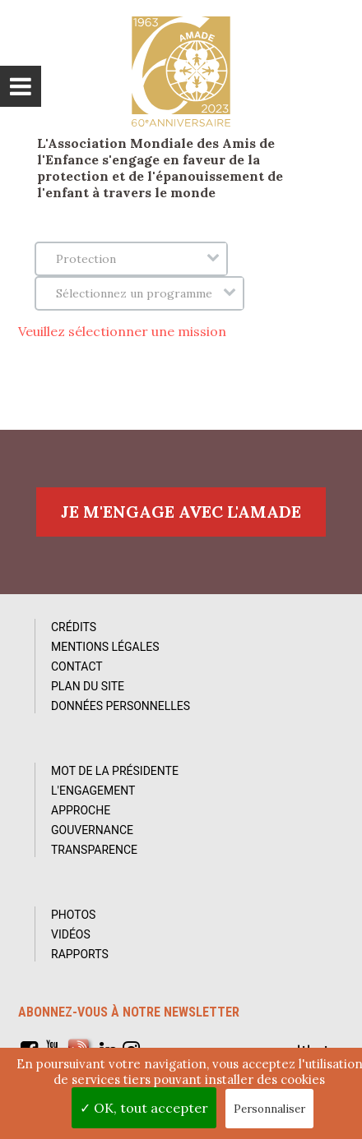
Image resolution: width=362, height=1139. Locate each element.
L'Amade (181, 71)
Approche (80, 810)
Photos (73, 914)
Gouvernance (92, 830)
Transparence (94, 849)
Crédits (73, 627)
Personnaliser (269, 1109)
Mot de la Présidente (115, 770)
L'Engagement (93, 790)
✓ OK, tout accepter (144, 1108)
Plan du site (87, 686)
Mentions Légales (105, 646)
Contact (77, 666)
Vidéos (70, 934)
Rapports (80, 954)
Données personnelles (120, 705)
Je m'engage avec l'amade (181, 511)
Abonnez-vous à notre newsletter (128, 1012)
